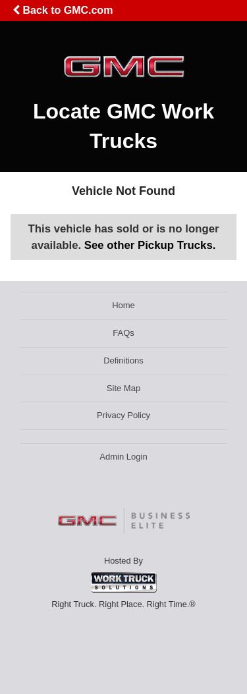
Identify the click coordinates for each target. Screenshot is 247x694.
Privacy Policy (123, 415)
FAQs (123, 333)
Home (123, 305)
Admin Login (123, 457)
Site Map (123, 388)
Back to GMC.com (63, 10)
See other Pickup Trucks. (150, 245)
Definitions (123, 360)
